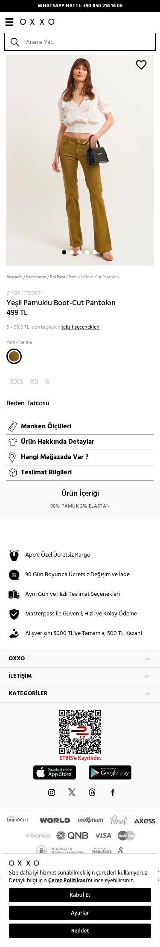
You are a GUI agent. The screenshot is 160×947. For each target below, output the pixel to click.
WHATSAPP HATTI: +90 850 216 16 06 (80, 6)
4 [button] (87, 252)
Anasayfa (14, 277)
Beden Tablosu (27, 403)
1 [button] (64, 252)
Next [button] (4, 159)
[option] (80, 159)
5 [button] (95, 252)
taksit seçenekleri (80, 327)
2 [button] (72, 252)
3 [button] (79, 252)
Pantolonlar (36, 277)
